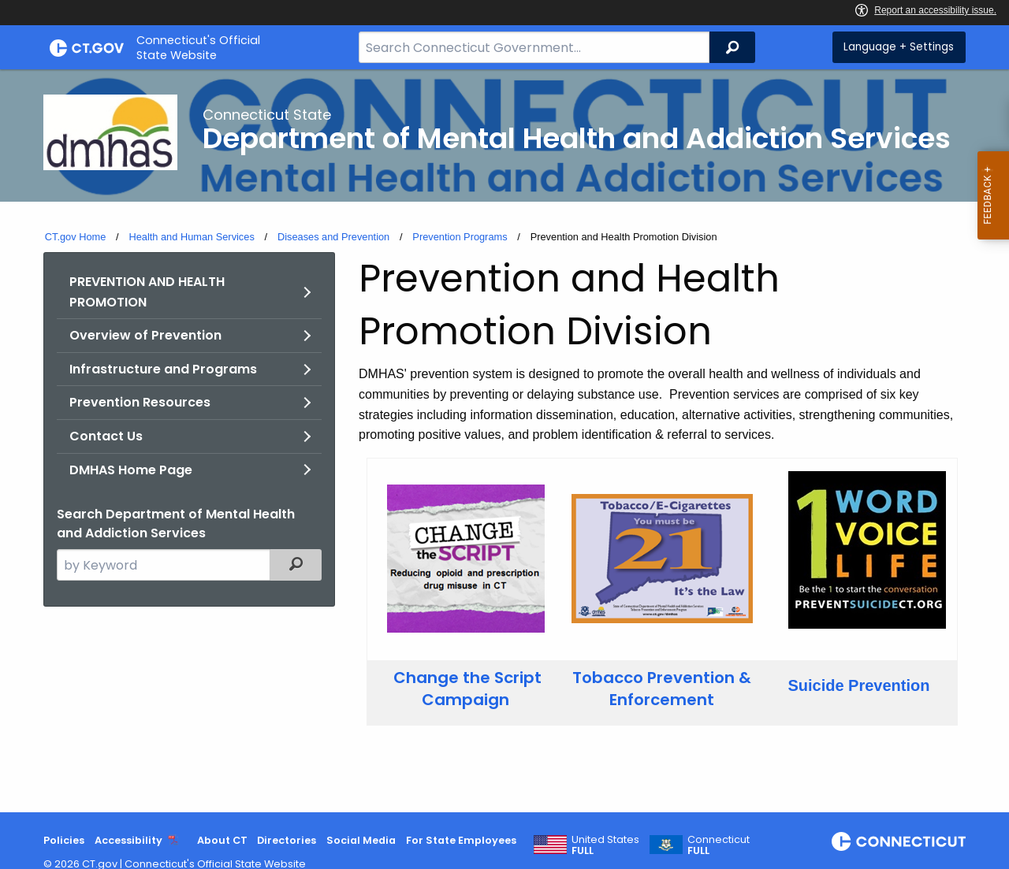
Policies (63, 840)
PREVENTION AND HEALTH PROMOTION (147, 292)
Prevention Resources (139, 402)
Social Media (361, 840)
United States (605, 845)
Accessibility (128, 840)
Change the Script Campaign (467, 689)
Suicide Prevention (858, 685)
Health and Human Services (191, 237)
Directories (286, 840)
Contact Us (106, 436)
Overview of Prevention (145, 335)
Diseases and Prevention (333, 237)
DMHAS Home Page (130, 470)
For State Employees (461, 840)
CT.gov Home (75, 237)
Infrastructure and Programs (163, 369)
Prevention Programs (459, 237)
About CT (222, 840)
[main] (504, 440)
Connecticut (718, 845)
